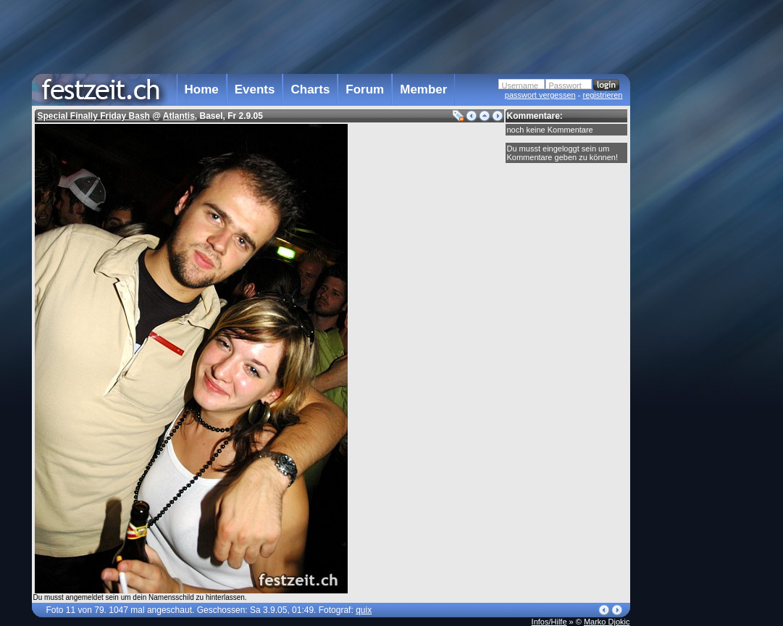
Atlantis (179, 116)
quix (364, 610)
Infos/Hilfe (549, 621)
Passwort (565, 85)
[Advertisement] (694, 292)
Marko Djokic (607, 621)
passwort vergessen (540, 95)
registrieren (602, 95)
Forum (365, 89)
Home (202, 89)
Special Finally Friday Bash (94, 116)
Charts (310, 89)
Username (520, 85)
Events (255, 89)
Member (423, 89)
